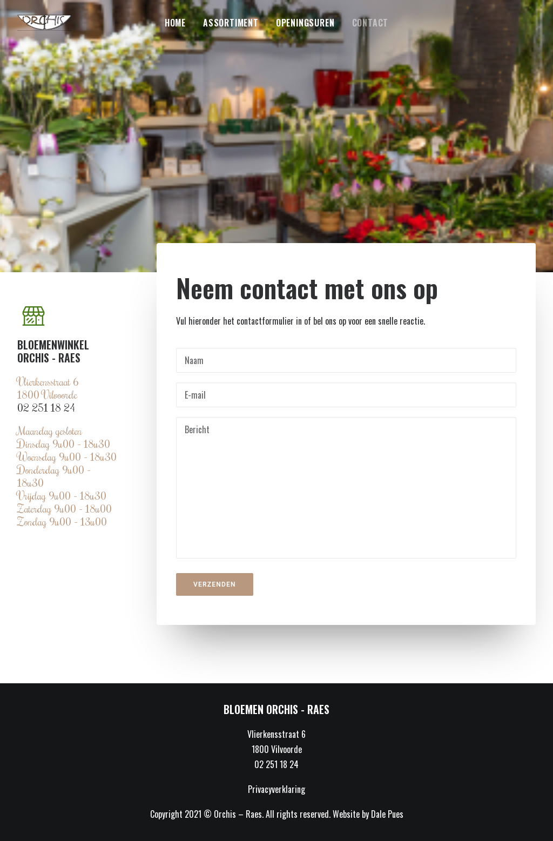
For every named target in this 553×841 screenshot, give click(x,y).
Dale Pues (387, 814)
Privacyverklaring (276, 789)
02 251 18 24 (46, 407)
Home (175, 22)
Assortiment (231, 22)
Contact (370, 22)
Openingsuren (305, 22)
